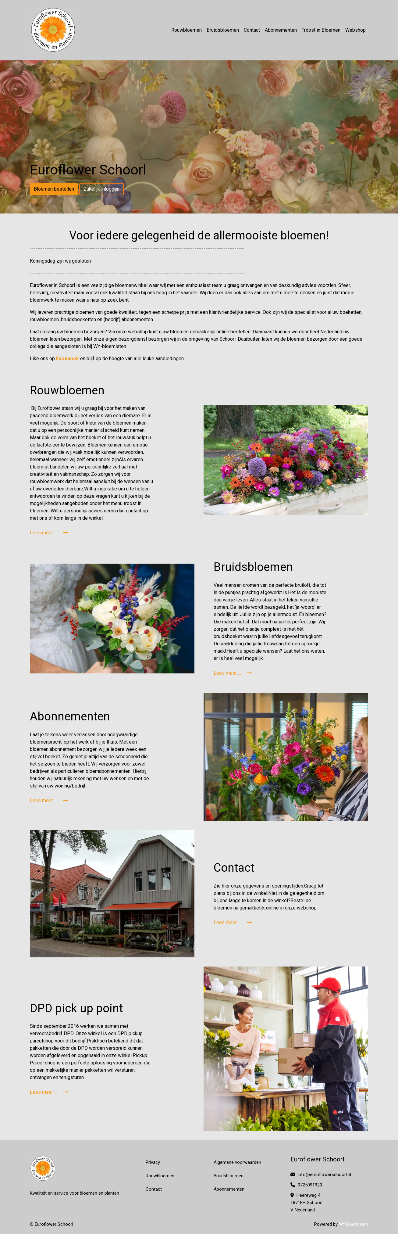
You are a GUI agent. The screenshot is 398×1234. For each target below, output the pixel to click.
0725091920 (306, 1185)
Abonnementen (281, 30)
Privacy (153, 1162)
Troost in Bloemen (321, 30)
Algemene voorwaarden (237, 1162)
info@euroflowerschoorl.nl (320, 1174)
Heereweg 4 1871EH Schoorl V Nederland (306, 1203)
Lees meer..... (49, 533)
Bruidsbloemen (223, 30)
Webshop (355, 30)
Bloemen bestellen (54, 189)
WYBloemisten (353, 1224)
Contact (252, 30)
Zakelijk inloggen (101, 189)
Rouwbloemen (186, 30)
